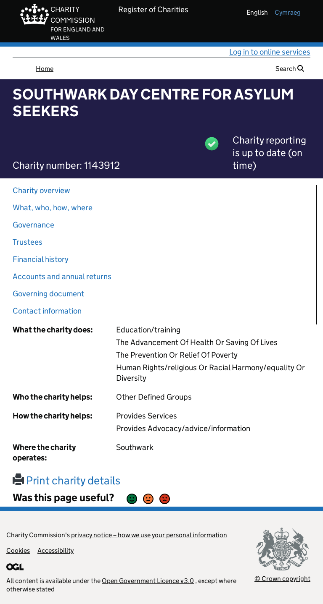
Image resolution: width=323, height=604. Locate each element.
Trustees (27, 242)
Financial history (41, 259)
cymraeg (288, 12)
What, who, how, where (53, 207)
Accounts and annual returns (62, 276)
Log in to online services (269, 52)
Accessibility (55, 550)
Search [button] (289, 69)
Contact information (47, 311)
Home (44, 69)
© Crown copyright (282, 579)
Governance (33, 225)
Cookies (18, 550)
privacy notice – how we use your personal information (149, 535)
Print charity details (66, 480)
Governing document (48, 293)
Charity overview (41, 190)
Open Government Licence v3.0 (148, 581)
